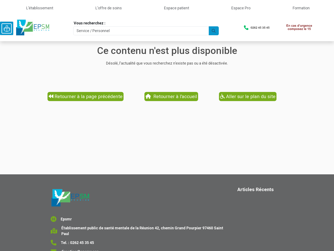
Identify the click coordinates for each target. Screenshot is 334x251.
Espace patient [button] (176, 8)
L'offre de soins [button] (108, 8)
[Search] (141, 30)
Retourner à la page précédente (86, 96)
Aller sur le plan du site (248, 96)
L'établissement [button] (39, 8)
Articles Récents (255, 189)
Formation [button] (301, 8)
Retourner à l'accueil (171, 96)
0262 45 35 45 (82, 242)
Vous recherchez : (89, 23)
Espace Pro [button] (240, 8)
